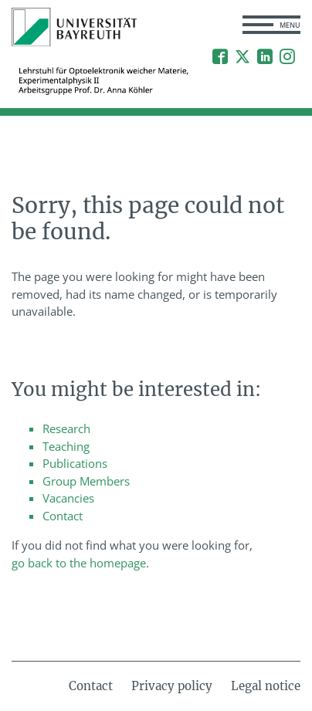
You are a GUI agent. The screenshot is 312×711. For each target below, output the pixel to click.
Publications (74, 463)
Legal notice (265, 686)
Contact (62, 515)
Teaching (66, 446)
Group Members (86, 481)
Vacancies (68, 498)
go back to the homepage (79, 562)
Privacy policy (171, 686)
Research (66, 428)
